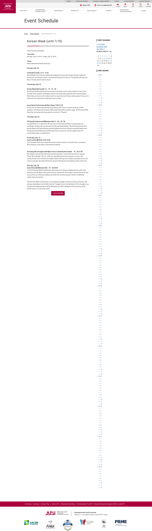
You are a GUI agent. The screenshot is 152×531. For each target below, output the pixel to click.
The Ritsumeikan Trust (84, 504)
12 (104, 58)
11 (101, 100)
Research (108, 10)
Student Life (74, 10)
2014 (100, 406)
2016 (100, 346)
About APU (23, 10)
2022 (100, 165)
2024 (100, 105)
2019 (100, 256)
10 (101, 98)
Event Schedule (34, 34)
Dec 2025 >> (101, 49)
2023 (100, 135)
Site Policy (28, 504)
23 (98, 63)
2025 (100, 75)
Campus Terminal (144, 1)
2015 (100, 376)
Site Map (36, 504)
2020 (100, 225)
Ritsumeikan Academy (68, 504)
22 (111, 61)
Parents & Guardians (82, 1)
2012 (100, 467)
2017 (100, 316)
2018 (100, 286)
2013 (100, 436)
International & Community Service (125, 10)
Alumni (69, 1)
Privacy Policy (45, 504)
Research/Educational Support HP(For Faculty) (109, 504)
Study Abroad (58, 10)
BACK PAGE (58, 193)
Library (143, 10)
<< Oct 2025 (101, 44)
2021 (100, 195)
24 (100, 63)
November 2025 (102, 47)
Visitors (116, 1)
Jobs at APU (55, 504)
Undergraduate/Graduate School (40, 10)
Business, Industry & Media (101, 1)
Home (26, 34)
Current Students (129, 1)
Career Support (91, 10)
